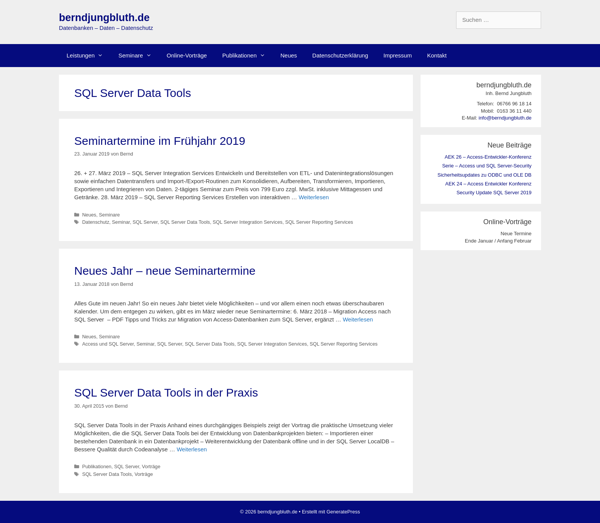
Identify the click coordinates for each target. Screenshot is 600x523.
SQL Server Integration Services (247, 222)
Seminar (121, 222)
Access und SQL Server (108, 344)
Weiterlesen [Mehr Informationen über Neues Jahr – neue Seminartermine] (358, 319)
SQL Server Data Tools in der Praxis (166, 392)
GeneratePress (343, 512)
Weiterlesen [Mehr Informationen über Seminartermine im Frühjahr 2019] (313, 197)
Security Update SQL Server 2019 (494, 192)
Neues (288, 55)
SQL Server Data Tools (185, 222)
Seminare (138, 55)
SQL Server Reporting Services (319, 222)
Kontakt (437, 55)
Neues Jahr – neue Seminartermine (165, 270)
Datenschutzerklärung (340, 55)
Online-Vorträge (187, 55)
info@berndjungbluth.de (505, 118)
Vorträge (151, 466)
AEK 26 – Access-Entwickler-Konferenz (488, 157)
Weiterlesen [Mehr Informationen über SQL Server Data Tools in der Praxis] (192, 449)
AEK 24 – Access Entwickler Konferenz (488, 184)
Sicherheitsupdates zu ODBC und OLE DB (484, 175)
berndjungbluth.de (104, 17)
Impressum (397, 55)
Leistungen (89, 55)
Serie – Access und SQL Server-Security (487, 166)
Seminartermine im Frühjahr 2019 (159, 140)
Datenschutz (95, 222)
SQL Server (144, 222)
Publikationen (247, 55)
